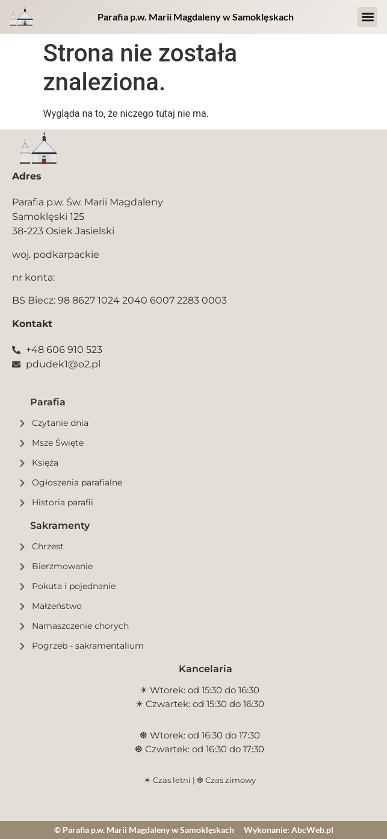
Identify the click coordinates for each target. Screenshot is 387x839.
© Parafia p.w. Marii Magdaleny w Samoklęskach (144, 830)
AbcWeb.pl (312, 830)
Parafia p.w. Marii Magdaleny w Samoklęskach (196, 16)
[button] (367, 17)
